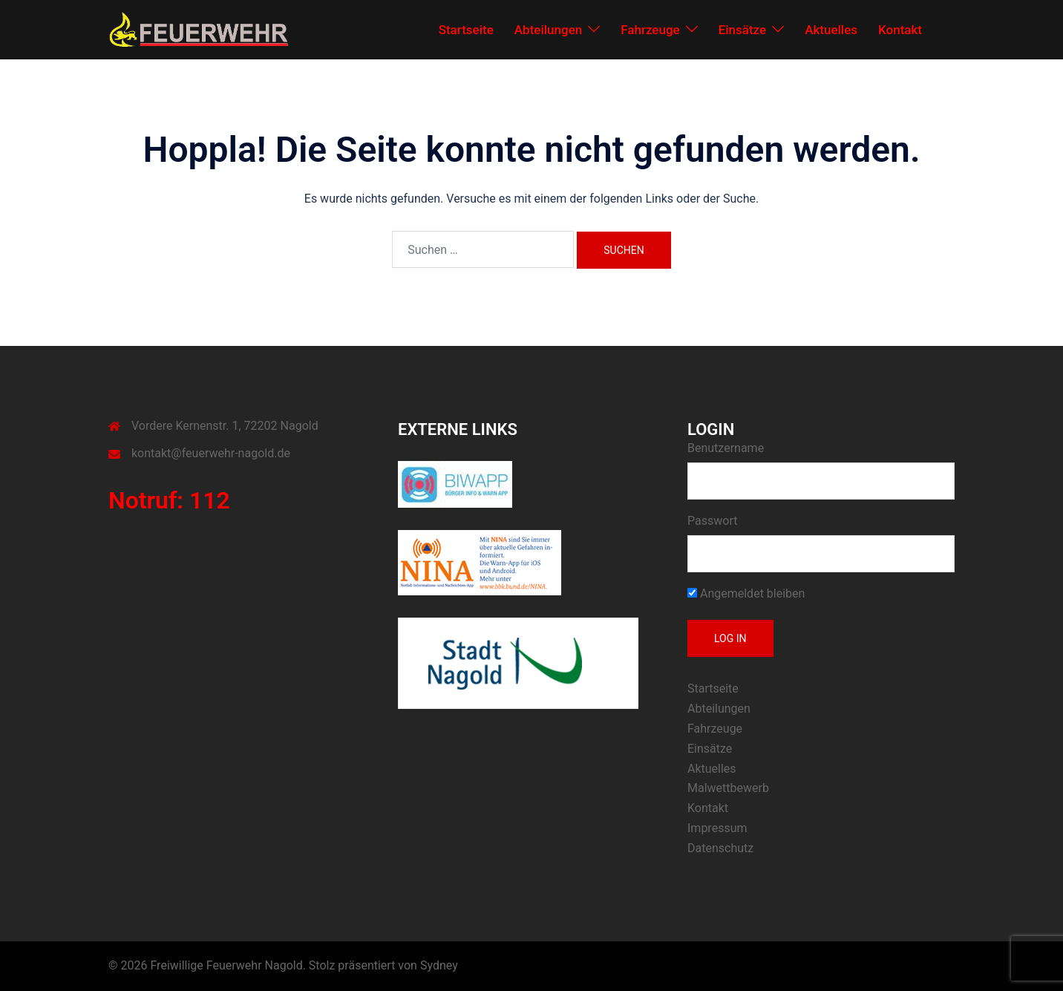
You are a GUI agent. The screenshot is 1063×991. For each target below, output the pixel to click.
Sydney (439, 965)
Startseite (466, 29)
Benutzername (725, 448)
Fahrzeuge (650, 29)
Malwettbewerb (728, 788)
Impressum (717, 828)
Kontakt (900, 29)
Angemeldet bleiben (746, 593)
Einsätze (743, 29)
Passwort (712, 521)
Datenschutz (720, 848)
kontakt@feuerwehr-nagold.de (210, 453)
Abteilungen (548, 29)
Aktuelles (831, 29)
